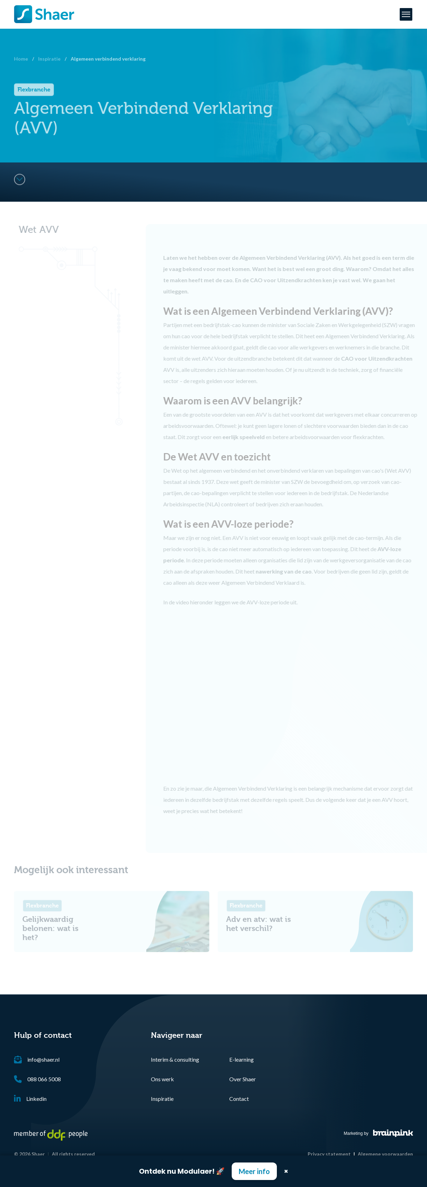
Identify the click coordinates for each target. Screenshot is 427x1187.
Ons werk (162, 1079)
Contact (239, 1098)
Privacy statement (329, 1154)
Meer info (254, 1171)
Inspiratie (162, 1098)
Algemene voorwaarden (385, 1154)
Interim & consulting (175, 1059)
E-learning (241, 1059)
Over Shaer (242, 1079)
